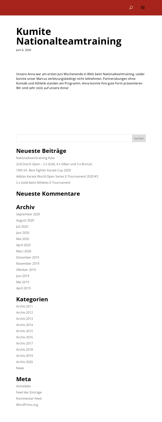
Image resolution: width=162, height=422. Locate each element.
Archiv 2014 (24, 325)
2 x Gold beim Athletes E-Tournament (43, 182)
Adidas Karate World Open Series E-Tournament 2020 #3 (57, 176)
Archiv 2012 (24, 312)
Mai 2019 (22, 282)
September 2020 (28, 214)
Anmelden (23, 386)
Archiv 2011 (24, 306)
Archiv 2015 (24, 331)
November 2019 (27, 263)
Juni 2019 (22, 276)
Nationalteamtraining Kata (35, 158)
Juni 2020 (22, 233)
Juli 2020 (22, 226)
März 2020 (23, 251)
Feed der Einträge (29, 392)
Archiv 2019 (24, 356)
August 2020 (25, 220)
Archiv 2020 (24, 362)
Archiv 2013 (24, 319)
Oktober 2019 (26, 270)
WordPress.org (27, 405)
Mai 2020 (22, 239)
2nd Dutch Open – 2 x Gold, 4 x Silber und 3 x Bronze (54, 164)
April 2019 (23, 288)
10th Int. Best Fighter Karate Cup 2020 (43, 170)
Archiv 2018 (24, 349)
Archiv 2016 (24, 337)
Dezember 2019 (27, 257)
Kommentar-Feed (29, 398)
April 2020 (23, 245)
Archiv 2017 (24, 343)
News (20, 368)
